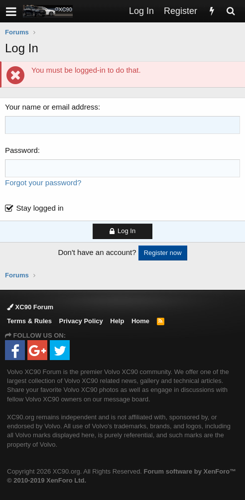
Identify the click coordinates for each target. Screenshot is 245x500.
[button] (11, 11)
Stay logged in (40, 208)
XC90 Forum (30, 307)
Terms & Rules (29, 321)
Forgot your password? (43, 182)
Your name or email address (51, 107)
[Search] (230, 11)
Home (140, 321)
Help (117, 321)
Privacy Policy (81, 321)
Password (21, 150)
